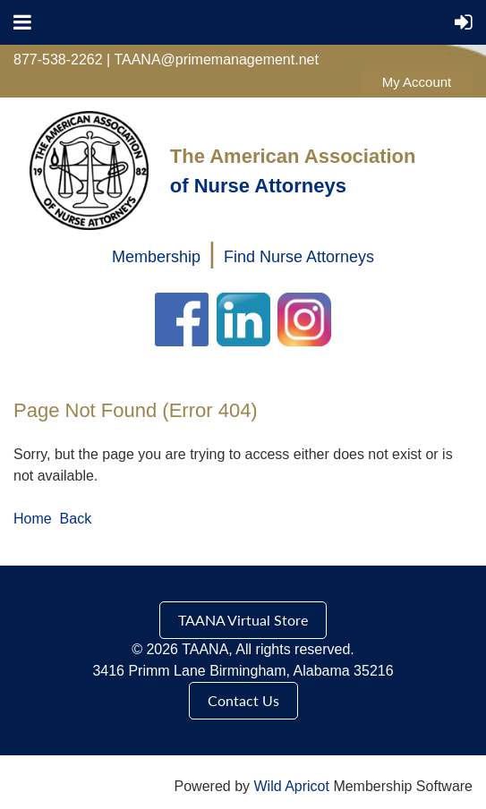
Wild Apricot (290, 786)
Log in (417, 82)
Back (76, 518)
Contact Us (243, 700)
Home (32, 518)
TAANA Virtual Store (243, 619)
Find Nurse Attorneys (299, 257)
